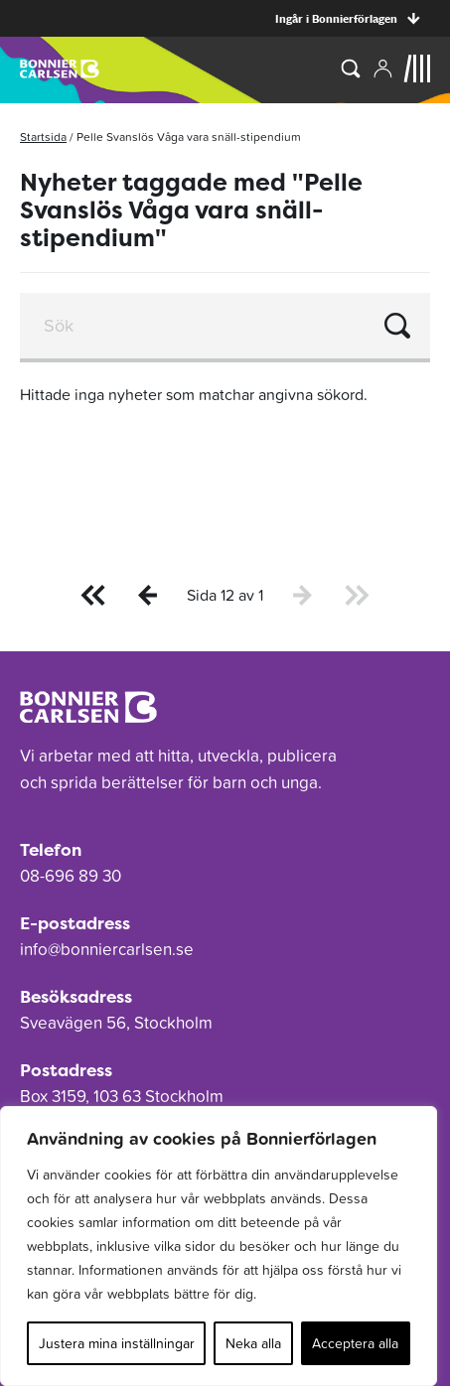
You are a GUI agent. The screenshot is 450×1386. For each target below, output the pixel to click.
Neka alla (253, 1343)
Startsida (43, 137)
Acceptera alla (355, 1343)
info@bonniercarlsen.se (107, 949)
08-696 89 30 (70, 876)
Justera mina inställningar (117, 1343)
